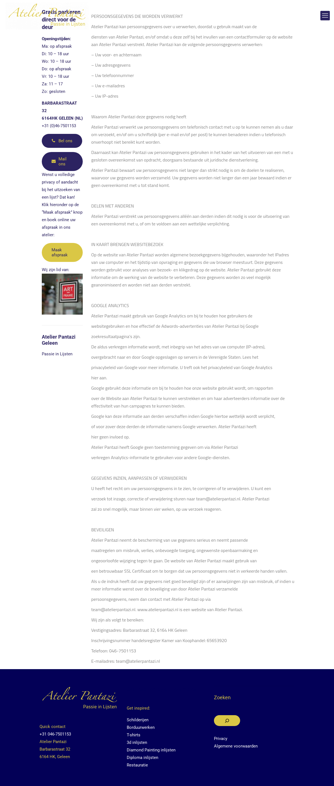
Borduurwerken (141, 727)
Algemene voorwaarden (236, 746)
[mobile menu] (325, 15)
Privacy (220, 738)
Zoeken (222, 697)
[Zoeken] (227, 720)
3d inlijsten (137, 742)
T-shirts (133, 734)
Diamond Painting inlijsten (151, 750)
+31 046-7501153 (55, 734)
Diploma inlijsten (142, 757)
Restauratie (137, 765)
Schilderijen (137, 719)
